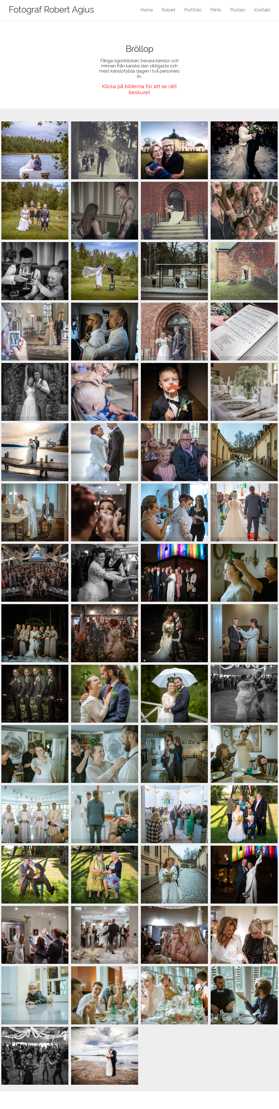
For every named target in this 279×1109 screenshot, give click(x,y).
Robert (168, 10)
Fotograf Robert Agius (51, 9)
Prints (216, 10)
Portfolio (193, 10)
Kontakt (262, 10)
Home (146, 10)
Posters (237, 10)
